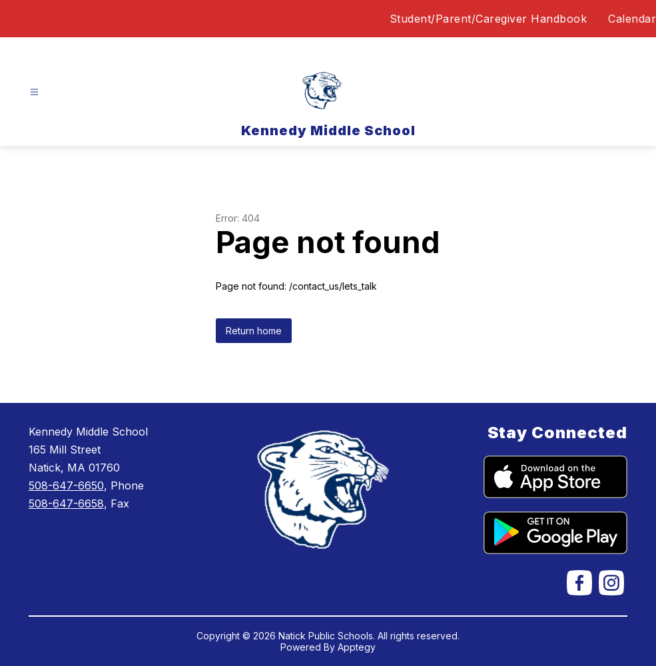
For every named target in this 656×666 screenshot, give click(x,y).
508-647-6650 (66, 485)
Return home (254, 330)
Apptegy (357, 647)
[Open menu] (34, 92)
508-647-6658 (66, 503)
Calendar (632, 18)
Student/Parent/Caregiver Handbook (488, 18)
